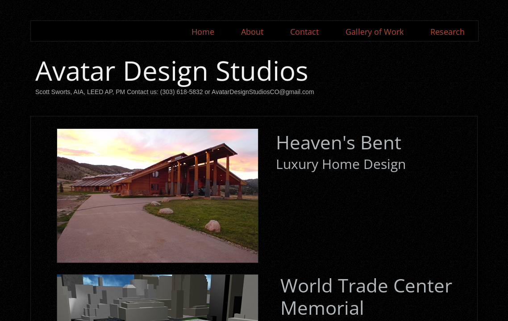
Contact (304, 31)
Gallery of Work (375, 31)
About (252, 31)
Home (203, 31)
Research (447, 31)
